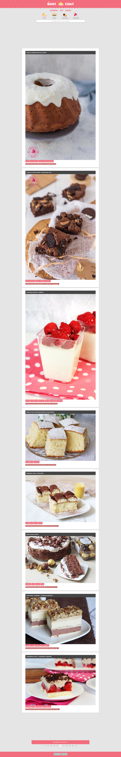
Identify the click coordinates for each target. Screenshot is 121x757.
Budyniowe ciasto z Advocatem (35, 473)
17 (63, 746)
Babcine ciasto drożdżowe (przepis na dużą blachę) (40, 412)
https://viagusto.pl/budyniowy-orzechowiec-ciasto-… (46, 648)
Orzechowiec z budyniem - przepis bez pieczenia (39, 595)
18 (66, 746)
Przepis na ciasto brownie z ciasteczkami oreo (39, 172)
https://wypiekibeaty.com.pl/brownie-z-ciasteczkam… (46, 284)
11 (45, 746)
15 (57, 746)
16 (60, 746)
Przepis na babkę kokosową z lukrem (36, 52)
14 (54, 746)
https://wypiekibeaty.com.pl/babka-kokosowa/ (45, 164)
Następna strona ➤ (60, 742)
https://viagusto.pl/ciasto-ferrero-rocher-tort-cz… (45, 587)
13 (51, 746)
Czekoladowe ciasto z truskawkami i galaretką (39, 656)
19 (69, 746)
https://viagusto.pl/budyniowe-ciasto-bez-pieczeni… (46, 526)
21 (76, 746)
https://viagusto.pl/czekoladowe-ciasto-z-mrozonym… (46, 709)
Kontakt (64, 754)
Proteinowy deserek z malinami (34, 292)
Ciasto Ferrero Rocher (32, 534)
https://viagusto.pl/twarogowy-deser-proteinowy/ (45, 403)
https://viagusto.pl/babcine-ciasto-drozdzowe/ (45, 465)
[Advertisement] (60, 35)
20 (73, 746)
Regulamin (57, 754)
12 (48, 746)
